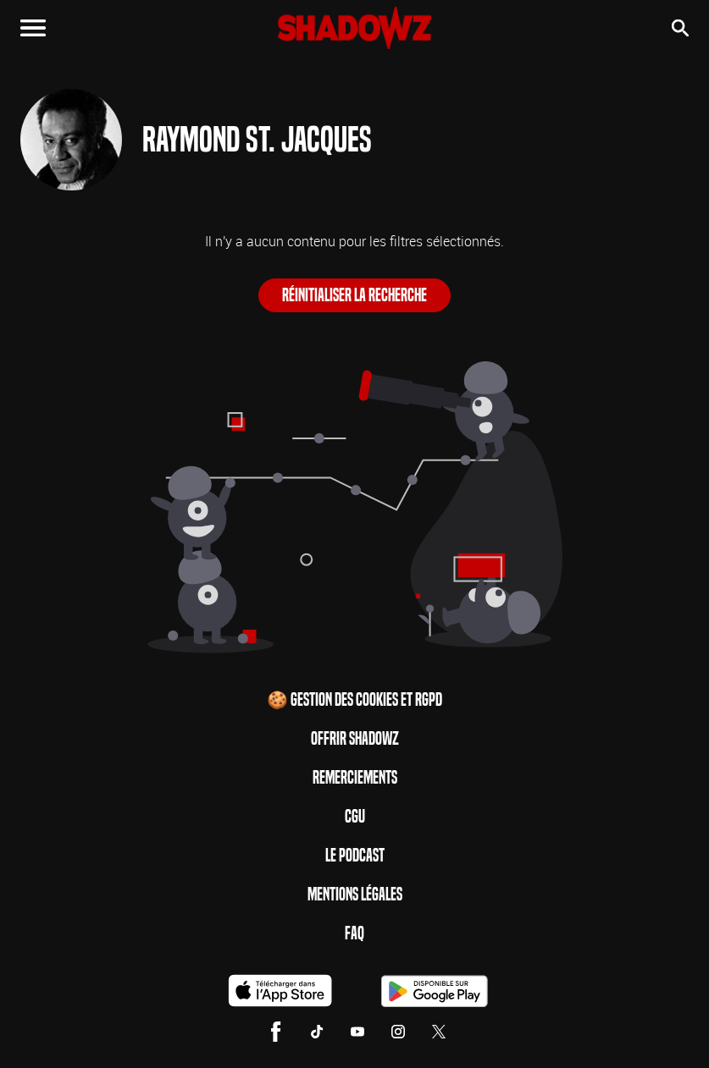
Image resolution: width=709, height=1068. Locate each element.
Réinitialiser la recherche (354, 295)
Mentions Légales (354, 894)
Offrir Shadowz (355, 739)
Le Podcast (355, 855)
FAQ (354, 933)
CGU (355, 817)
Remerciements (355, 778)
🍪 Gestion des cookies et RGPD (354, 700)
